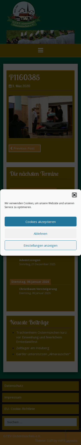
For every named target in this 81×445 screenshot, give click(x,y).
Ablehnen (40, 234)
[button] (74, 196)
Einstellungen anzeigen (40, 246)
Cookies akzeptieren (40, 222)
